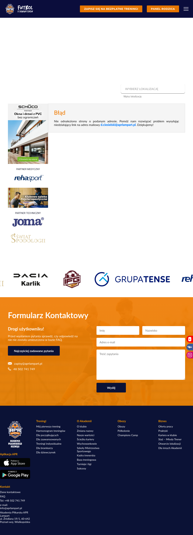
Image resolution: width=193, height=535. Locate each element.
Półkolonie (124, 430)
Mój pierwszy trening (48, 426)
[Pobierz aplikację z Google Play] (15, 474)
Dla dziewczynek (46, 452)
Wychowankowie (87, 443)
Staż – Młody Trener (170, 439)
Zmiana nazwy (85, 430)
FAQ (2, 496)
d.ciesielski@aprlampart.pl (118, 124)
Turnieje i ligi (84, 464)
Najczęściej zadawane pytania (34, 351)
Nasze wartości (85, 435)
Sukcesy (81, 468)
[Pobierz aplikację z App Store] (15, 462)
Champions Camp (128, 435)
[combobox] (152, 88)
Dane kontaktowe (10, 492)
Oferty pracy (165, 426)
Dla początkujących (47, 435)
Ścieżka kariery (85, 439)
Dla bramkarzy (44, 448)
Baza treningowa (86, 459)
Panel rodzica (163, 9)
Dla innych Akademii (170, 448)
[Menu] (186, 9)
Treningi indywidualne (48, 443)
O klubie (82, 426)
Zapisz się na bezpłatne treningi (111, 9)
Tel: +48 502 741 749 (12, 500)
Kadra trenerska (86, 455)
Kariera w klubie (167, 435)
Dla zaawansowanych (48, 439)
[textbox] (152, 88)
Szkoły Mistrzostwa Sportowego (88, 450)
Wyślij (111, 387)
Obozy (121, 426)
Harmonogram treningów (50, 430)
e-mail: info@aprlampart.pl (11, 506)
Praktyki (163, 430)
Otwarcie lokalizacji (169, 443)
